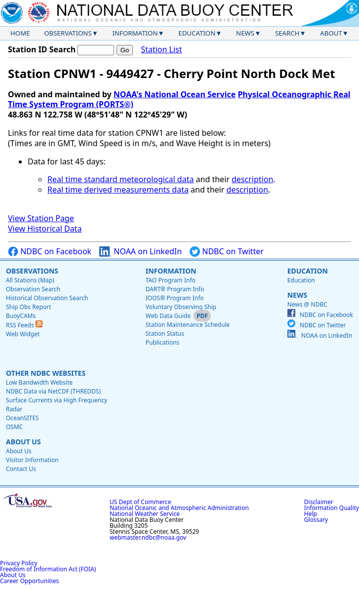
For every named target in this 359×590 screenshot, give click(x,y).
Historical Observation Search (47, 298)
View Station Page (41, 218)
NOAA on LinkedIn (140, 251)
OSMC (14, 427)
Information (135, 33)
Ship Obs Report (28, 307)
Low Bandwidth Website (39, 382)
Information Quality (331, 508)
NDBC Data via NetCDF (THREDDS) (53, 391)
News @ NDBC (307, 304)
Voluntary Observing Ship (181, 307)
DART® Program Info (175, 289)
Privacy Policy (19, 563)
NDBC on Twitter (227, 251)
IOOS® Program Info (175, 298)
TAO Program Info (171, 280)
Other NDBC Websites (45, 373)
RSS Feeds (24, 325)
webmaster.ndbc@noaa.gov (148, 537)
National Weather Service (145, 514)
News (245, 33)
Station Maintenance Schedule (188, 324)
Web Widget (23, 334)
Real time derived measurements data (118, 189)
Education (196, 33)
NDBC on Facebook (49, 251)
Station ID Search (42, 49)
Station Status (165, 333)
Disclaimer (318, 502)
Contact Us (21, 469)
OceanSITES (22, 418)
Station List (161, 49)
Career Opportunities (29, 581)
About (331, 33)
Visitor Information (32, 460)
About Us (23, 441)
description (252, 179)
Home (20, 33)
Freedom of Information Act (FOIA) (48, 569)
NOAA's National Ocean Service (175, 94)
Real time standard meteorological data (120, 179)
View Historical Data (44, 228)
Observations (67, 33)
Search (287, 33)
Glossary (316, 519)
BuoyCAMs (21, 316)
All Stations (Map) (30, 280)
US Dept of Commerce (140, 502)
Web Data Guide (168, 316)
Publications (163, 342)
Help (310, 514)
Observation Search (33, 289)
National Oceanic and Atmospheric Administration (179, 508)
